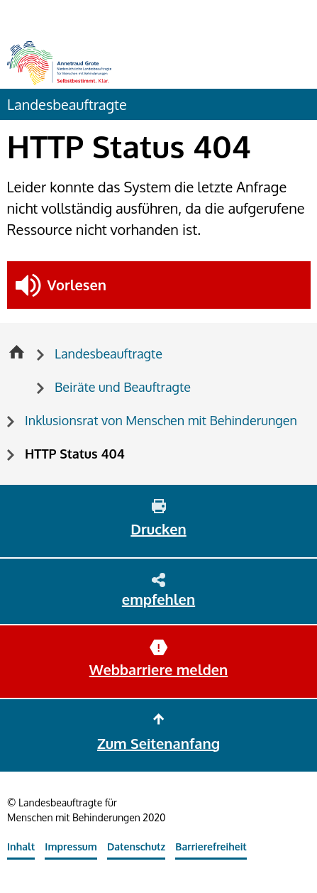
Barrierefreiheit (211, 846)
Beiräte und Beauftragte (123, 387)
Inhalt (21, 846)
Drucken (158, 529)
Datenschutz (136, 846)
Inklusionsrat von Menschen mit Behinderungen (161, 420)
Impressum (71, 846)
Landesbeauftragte (67, 104)
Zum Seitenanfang (158, 743)
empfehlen (158, 599)
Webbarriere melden (158, 669)
